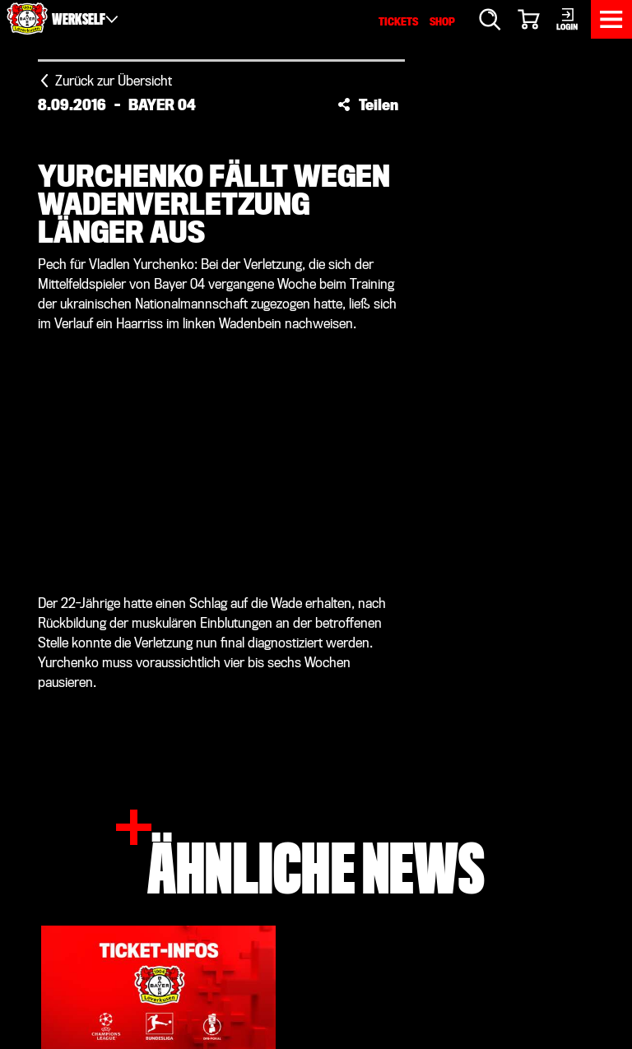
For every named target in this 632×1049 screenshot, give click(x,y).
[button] (368, 104)
